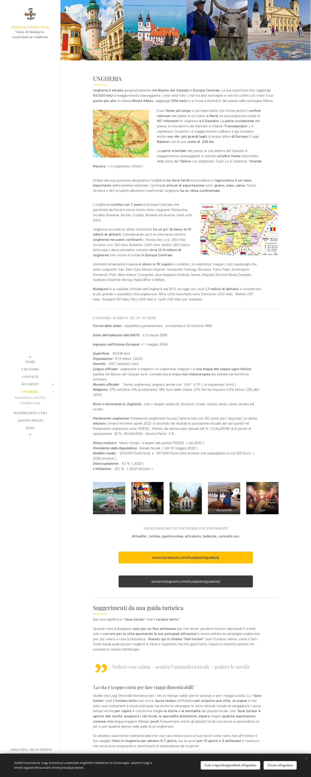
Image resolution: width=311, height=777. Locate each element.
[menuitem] (30, 361)
